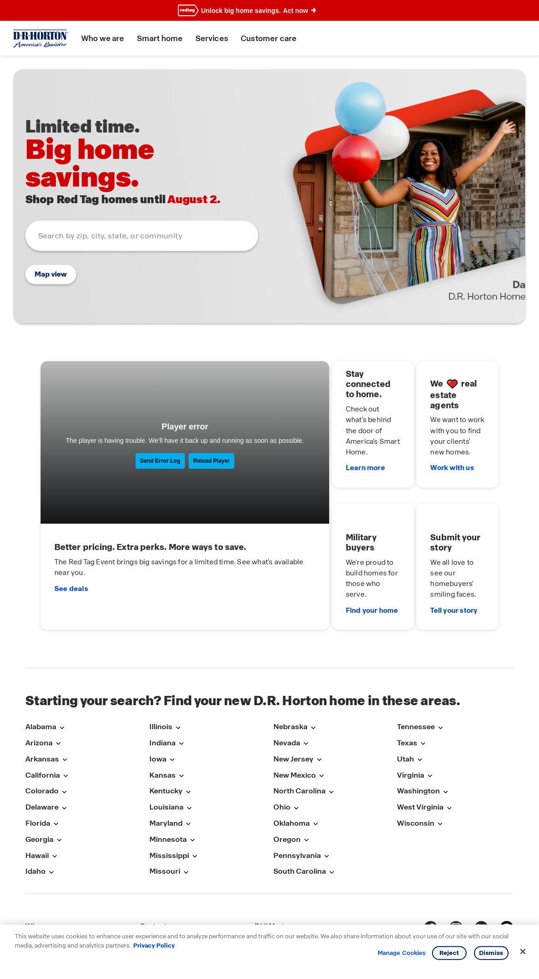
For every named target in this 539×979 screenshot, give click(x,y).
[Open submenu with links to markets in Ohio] (296, 753)
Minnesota (168, 784)
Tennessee (416, 672)
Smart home (163, 39)
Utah (405, 704)
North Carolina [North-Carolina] (299, 736)
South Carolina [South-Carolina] (299, 817)
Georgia (39, 784)
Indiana (162, 688)
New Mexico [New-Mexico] (294, 720)
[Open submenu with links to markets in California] (65, 721)
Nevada (286, 688)
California (42, 720)
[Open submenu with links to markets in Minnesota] (192, 785)
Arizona (39, 688)
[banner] (269, 10)
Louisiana (166, 752)
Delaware (42, 752)
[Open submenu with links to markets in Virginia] (429, 721)
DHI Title (269, 889)
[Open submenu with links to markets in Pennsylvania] (326, 801)
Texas (407, 688)
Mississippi (169, 800)
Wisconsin (415, 769)
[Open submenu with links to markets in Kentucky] (188, 737)
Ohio (281, 752)
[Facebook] (431, 873)
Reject (449, 953)
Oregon (287, 784)
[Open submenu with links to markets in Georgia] (59, 785)
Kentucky (166, 736)
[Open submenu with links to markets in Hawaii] (54, 801)
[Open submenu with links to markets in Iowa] (172, 705)
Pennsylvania (297, 800)
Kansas (162, 720)
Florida (37, 769)
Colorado (42, 736)
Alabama (40, 672)
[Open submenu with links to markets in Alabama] (62, 673)
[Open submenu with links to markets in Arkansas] (64, 705)
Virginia (410, 720)
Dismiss (491, 953)
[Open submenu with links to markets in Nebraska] (313, 673)
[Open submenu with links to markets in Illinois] (178, 673)
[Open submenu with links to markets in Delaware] (64, 753)
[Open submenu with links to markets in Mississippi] (194, 801)
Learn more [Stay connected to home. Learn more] (312, 443)
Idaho (35, 817)
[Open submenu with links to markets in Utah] (419, 705)
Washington (418, 736)
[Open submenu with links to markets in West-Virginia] (449, 753)
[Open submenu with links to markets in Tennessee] (440, 673)
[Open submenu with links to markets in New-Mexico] (321, 721)
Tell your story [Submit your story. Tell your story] (428, 558)
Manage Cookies (402, 953)
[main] (269, 334)
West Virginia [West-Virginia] (420, 752)
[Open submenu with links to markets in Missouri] (186, 817)
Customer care (272, 39)
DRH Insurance (280, 907)
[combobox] (142, 236)
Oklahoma (291, 769)
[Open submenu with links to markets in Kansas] (181, 721)
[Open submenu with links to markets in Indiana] (181, 689)
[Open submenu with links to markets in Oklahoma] (315, 769)
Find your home (319, 558)
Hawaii (37, 800)
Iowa (157, 704)
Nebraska (290, 672)
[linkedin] (481, 873)
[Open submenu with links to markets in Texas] (423, 689)
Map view (51, 274)
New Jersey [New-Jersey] (293, 704)
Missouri (164, 817)
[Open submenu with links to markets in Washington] (445, 737)
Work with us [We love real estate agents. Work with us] (427, 443)
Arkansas (42, 704)
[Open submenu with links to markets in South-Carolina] (331, 817)
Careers (153, 889)
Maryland (166, 769)
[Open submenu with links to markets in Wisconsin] (440, 769)
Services (215, 39)
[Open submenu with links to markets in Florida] (56, 769)
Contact (153, 871)
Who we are (106, 39)
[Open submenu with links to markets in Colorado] (64, 737)
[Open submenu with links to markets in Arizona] (58, 689)
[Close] (523, 952)
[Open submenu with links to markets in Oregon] (306, 785)
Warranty (155, 907)
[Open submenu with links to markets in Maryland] (188, 769)
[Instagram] (456, 873)
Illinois (160, 672)
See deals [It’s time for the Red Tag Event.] (74, 550)
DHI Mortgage (278, 871)
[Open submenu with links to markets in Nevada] (305, 689)
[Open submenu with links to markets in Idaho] (51, 817)
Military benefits (52, 907)
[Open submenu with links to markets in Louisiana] (189, 753)
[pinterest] (507, 873)
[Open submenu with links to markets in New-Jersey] (319, 705)
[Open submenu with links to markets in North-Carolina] (331, 737)
